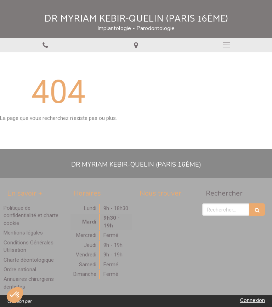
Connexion (252, 300)
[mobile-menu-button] (226, 45)
